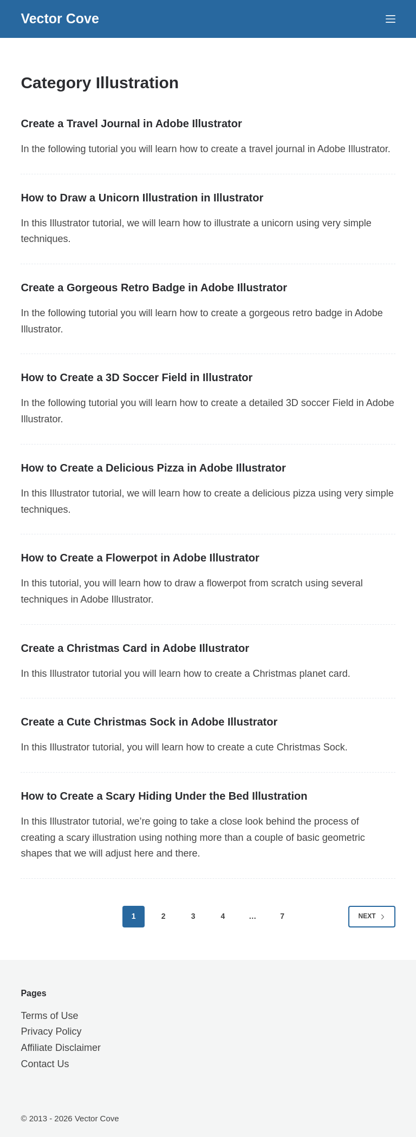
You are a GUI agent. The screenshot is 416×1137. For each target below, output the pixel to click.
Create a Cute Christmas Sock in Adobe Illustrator (149, 722)
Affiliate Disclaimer (61, 1047)
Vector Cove (60, 18)
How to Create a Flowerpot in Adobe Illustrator (140, 558)
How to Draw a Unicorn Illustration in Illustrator (142, 198)
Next (372, 916)
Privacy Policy (51, 1031)
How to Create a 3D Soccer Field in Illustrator (136, 377)
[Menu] (390, 19)
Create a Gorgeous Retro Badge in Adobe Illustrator (154, 287)
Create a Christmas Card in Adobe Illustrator (135, 648)
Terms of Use (49, 1015)
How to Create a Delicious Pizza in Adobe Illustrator (153, 468)
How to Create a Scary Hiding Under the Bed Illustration (164, 796)
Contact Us (45, 1063)
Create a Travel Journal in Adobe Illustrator (131, 123)
